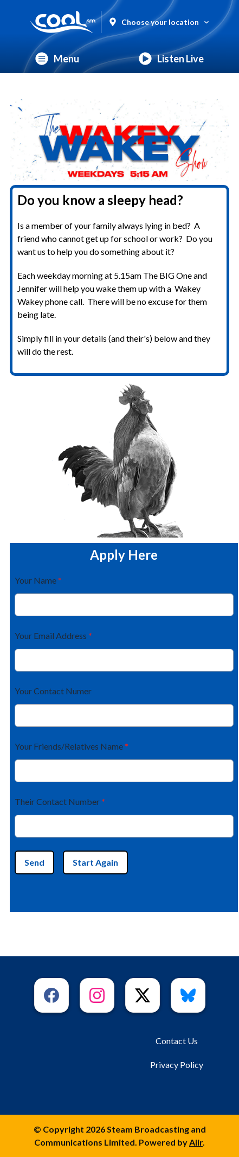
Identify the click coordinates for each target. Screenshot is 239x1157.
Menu (57, 58)
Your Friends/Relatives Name (71, 746)
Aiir (196, 1142)
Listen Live (171, 58)
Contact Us (177, 1040)
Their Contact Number (60, 801)
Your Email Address (53, 635)
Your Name (38, 580)
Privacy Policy (176, 1064)
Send (34, 862)
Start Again (95, 862)
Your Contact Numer (53, 691)
